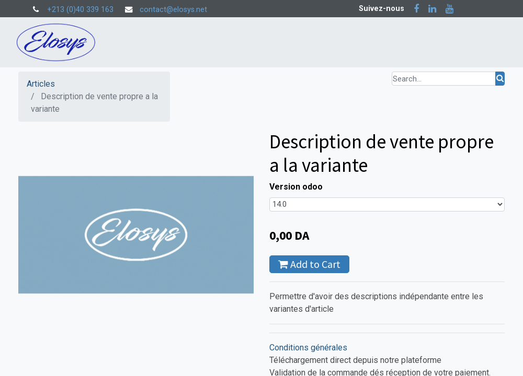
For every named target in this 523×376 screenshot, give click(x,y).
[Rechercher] (500, 79)
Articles (41, 84)
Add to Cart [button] (309, 264)
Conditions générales (308, 347)
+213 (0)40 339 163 (80, 9)
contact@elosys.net (173, 9)
